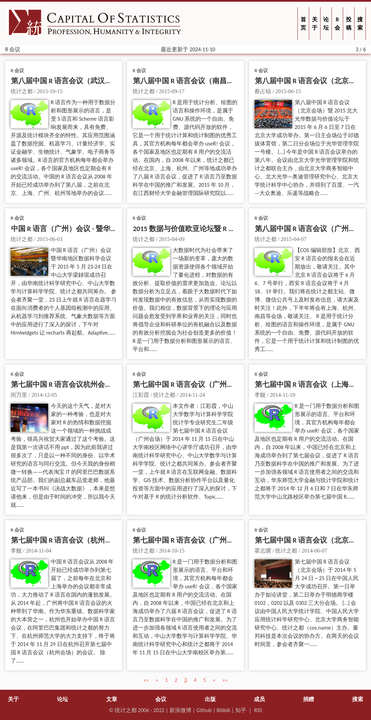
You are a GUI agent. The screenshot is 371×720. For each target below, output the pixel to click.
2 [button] (176, 680)
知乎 (240, 710)
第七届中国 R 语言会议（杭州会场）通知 (76, 540)
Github (204, 710)
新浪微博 (180, 710)
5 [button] (204, 680)
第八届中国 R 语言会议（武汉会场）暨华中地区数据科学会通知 (112, 80)
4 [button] (195, 680)
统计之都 (126, 710)
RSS (258, 710)
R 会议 (17, 70)
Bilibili (223, 710)
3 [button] (185, 680)
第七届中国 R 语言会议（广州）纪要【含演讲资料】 (216, 384)
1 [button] (166, 680)
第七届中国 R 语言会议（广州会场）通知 (198, 540)
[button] (145, 680)
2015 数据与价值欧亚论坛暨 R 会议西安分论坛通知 (213, 228)
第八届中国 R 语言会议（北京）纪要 (312, 80)
